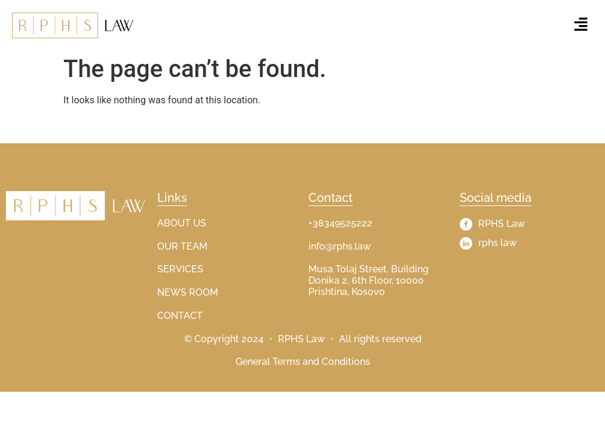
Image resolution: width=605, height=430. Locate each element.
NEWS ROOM (187, 292)
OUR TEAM (182, 246)
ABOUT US (181, 223)
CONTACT (180, 315)
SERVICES (180, 269)
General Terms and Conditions (303, 361)
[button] (581, 25)
